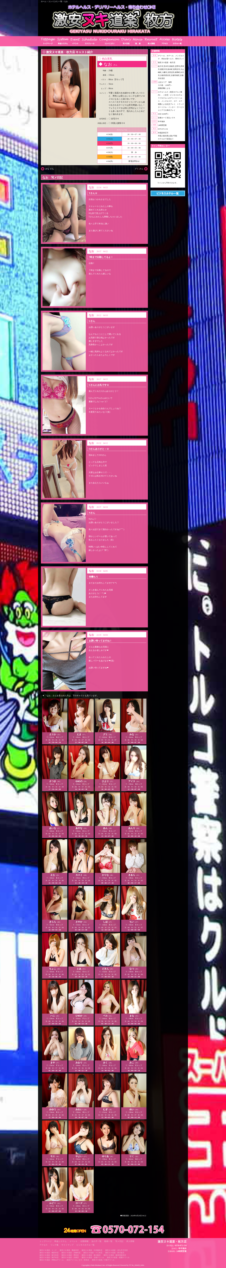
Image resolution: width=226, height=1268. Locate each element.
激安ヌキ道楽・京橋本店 (70, 1253)
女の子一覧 (96, 1241)
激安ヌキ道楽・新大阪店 (114, 1253)
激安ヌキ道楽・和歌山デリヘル (51, 1260)
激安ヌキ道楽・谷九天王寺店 (116, 1250)
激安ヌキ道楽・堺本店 (70, 1255)
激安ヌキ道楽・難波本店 (69, 1250)
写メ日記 (119, 1241)
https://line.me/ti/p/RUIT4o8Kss (168, 185)
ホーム (43, 1)
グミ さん (139, 169)
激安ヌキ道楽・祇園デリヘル (118, 1257)
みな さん (49, 169)
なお (66, 1)
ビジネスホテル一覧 (85, 1245)
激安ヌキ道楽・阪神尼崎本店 (114, 1255)
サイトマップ (67, 1245)
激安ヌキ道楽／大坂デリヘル (103, 1260)
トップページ (45, 1241)
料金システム (60, 1241)
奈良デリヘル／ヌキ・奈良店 (78, 1260)
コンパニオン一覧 (55, 1)
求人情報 (130, 1241)
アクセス (43, 1245)
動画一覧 (108, 1241)
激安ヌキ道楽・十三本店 (92, 1253)
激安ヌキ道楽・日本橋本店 (92, 1250)
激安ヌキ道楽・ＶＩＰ (48, 1250)
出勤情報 (84, 1241)
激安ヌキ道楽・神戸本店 (49, 1257)
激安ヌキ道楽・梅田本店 (49, 1253)
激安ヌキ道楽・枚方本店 (49, 1255)
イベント (73, 1241)
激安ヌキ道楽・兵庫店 (70, 1257)
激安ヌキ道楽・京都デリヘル (93, 1257)
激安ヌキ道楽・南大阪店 (91, 1255)
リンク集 (54, 1245)
